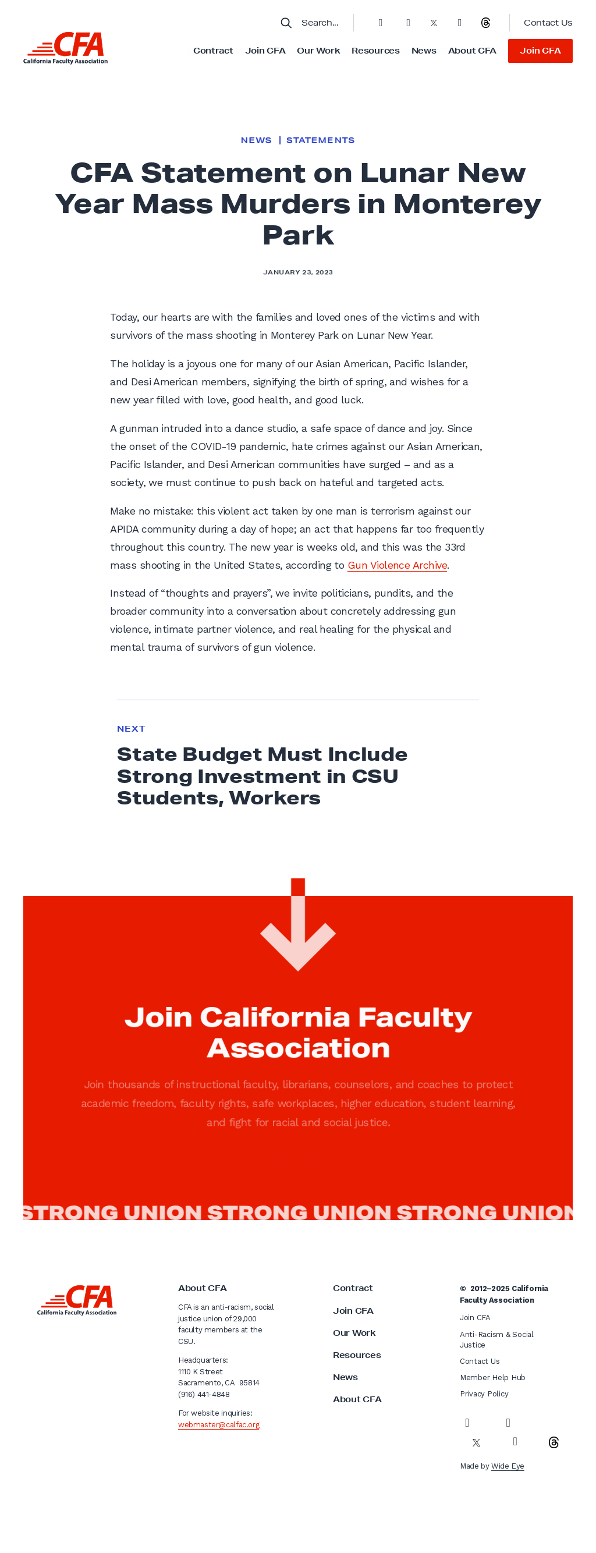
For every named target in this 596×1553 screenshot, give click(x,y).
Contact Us (548, 23)
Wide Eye (507, 1466)
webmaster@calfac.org (218, 1424)
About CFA (472, 50)
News (424, 50)
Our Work (318, 50)
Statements (320, 140)
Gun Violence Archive (397, 565)
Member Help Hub (493, 1377)
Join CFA (265, 50)
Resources (375, 50)
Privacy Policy (484, 1393)
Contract (213, 50)
